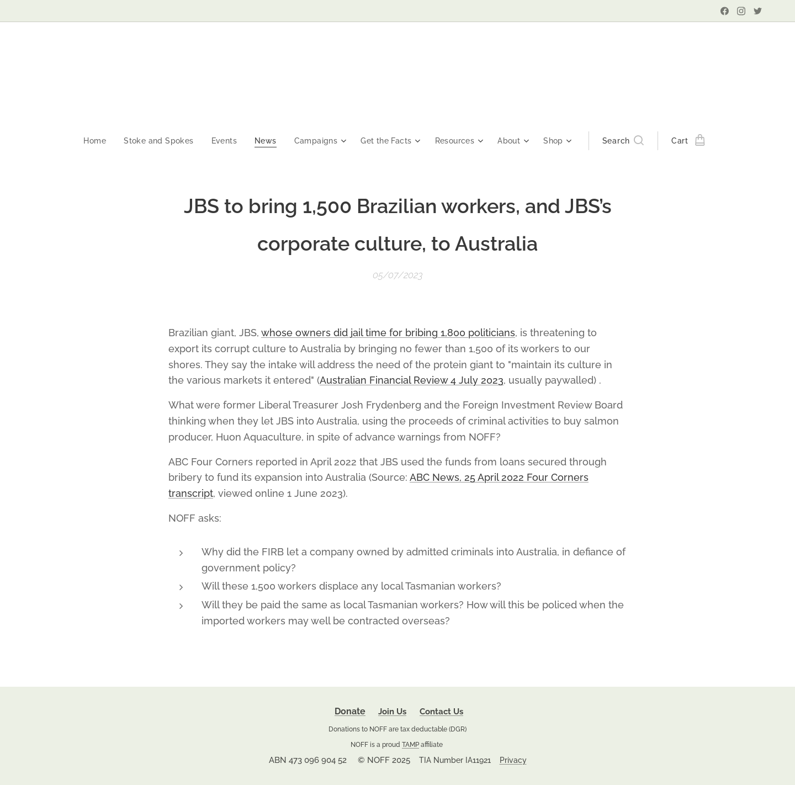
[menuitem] (94, 141)
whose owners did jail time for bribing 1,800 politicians (388, 332)
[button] (628, 141)
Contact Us (441, 712)
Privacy (513, 760)
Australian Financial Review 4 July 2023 (412, 380)
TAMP (410, 744)
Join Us (392, 712)
